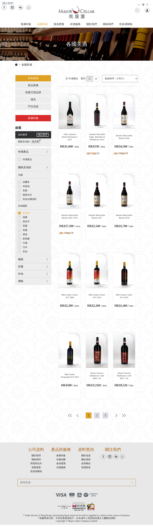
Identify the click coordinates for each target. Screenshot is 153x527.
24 (96, 79)
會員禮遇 (59, 24)
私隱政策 (86, 469)
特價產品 (23, 152)
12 (90, 79)
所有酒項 (33, 78)
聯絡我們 (108, 24)
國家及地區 (24, 168)
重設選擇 (42, 135)
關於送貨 (86, 457)
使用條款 (86, 465)
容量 (20, 267)
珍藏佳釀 (61, 461)
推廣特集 (26, 24)
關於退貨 (86, 461)
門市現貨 (33, 107)
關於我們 (91, 24)
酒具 (33, 100)
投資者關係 (125, 24)
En (139, 4)
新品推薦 (33, 86)
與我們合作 (36, 465)
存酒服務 (75, 24)
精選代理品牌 (33, 93)
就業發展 (36, 469)
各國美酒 (42, 24)
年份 (20, 274)
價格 (20, 281)
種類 (20, 260)
